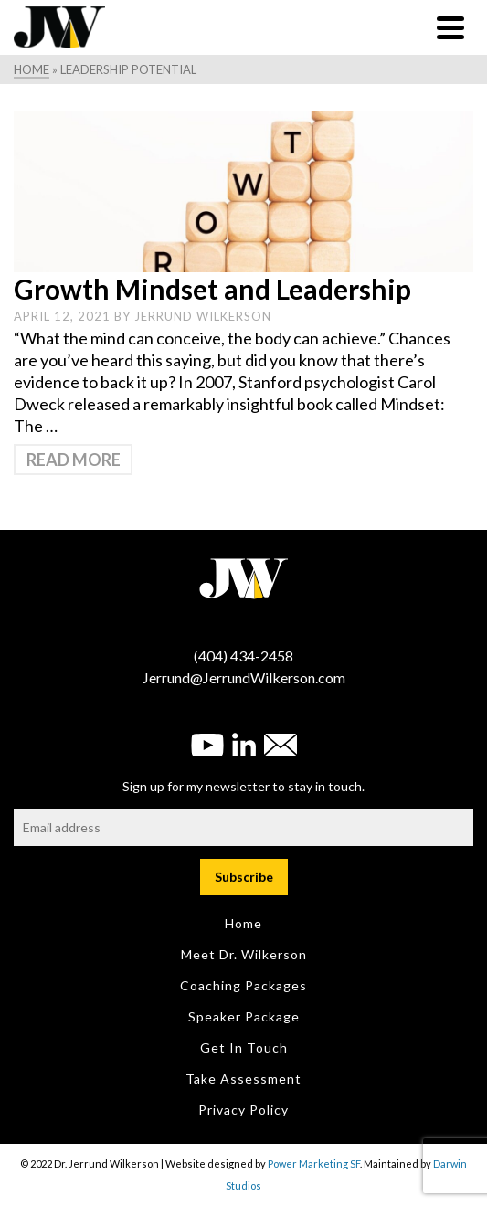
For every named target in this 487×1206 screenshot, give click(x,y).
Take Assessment (243, 1078)
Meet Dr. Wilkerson (244, 954)
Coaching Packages (243, 985)
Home (243, 923)
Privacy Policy (243, 1109)
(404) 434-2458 (243, 655)
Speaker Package (244, 1016)
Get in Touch (244, 1047)
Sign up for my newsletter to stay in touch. (243, 786)
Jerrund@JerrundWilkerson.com (244, 677)
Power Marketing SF (314, 1163)
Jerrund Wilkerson (202, 316)
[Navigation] (450, 27)
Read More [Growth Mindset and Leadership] (73, 460)
